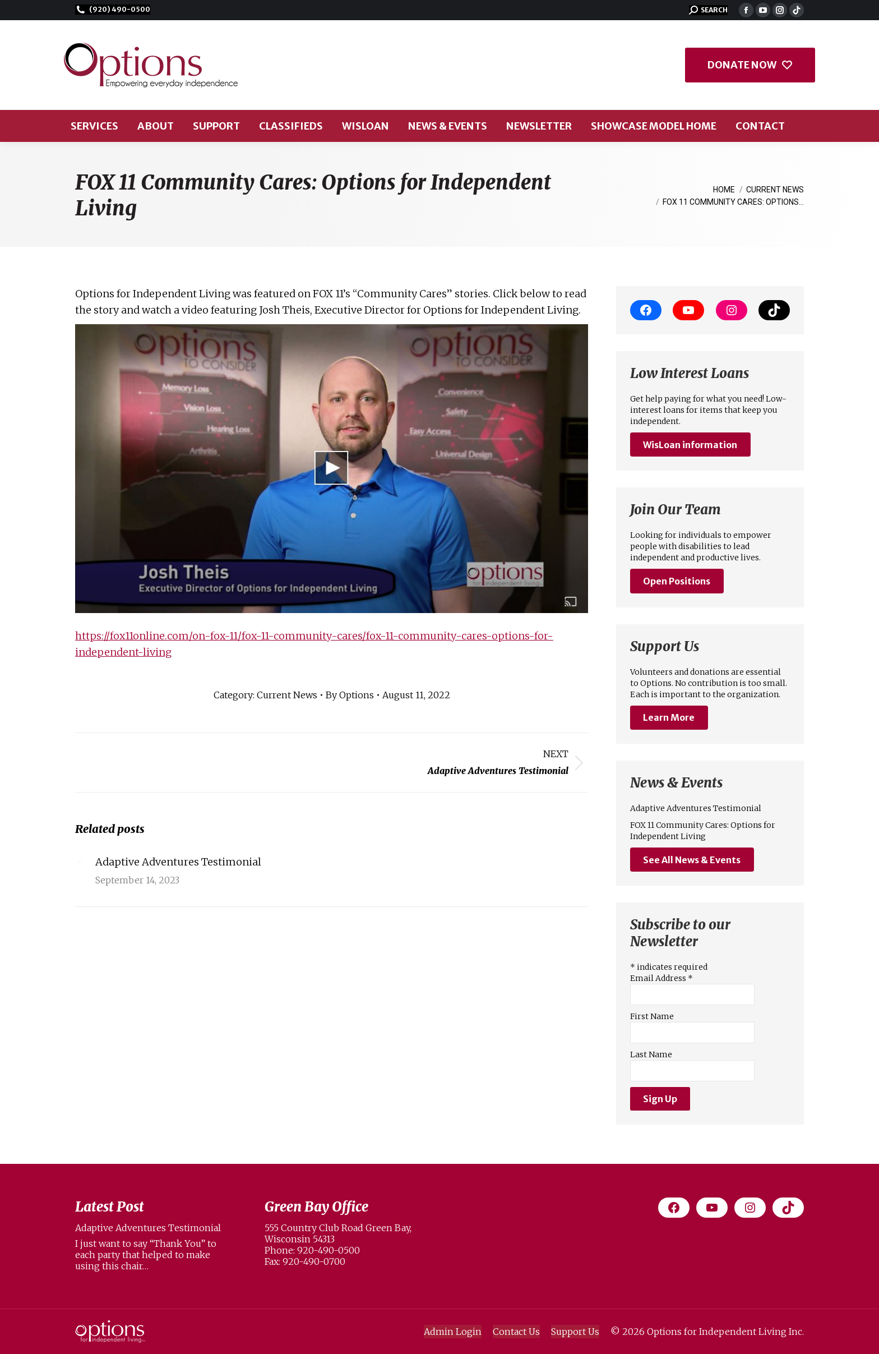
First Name (652, 1016)
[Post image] (79, 861)
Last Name (651, 1054)
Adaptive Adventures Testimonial (178, 861)
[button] (708, 10)
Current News (287, 695)
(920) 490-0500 (112, 9)
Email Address (661, 978)
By (350, 695)
